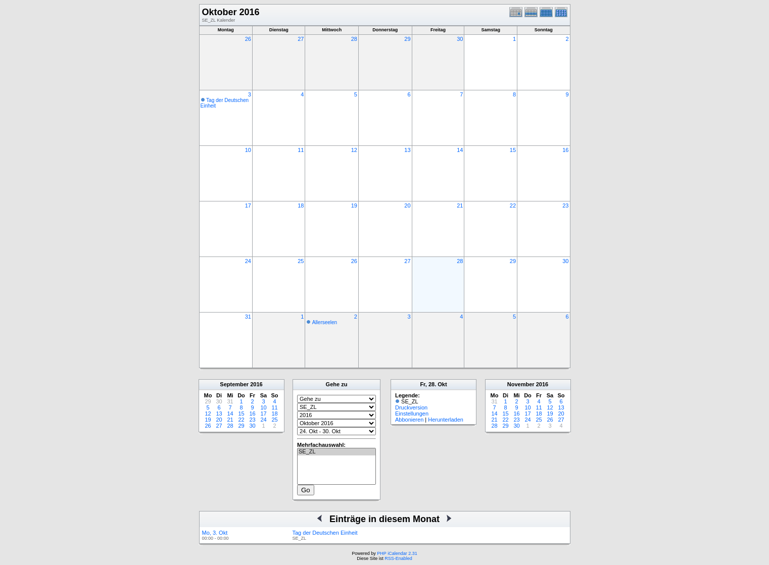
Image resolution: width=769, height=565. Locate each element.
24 (248, 261)
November (521, 384)
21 (460, 205)
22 (513, 205)
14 (460, 150)
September (234, 384)
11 (301, 150)
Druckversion (411, 407)
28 (354, 39)
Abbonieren (409, 420)
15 (513, 150)
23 (565, 205)
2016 (256, 384)
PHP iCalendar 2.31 (397, 553)
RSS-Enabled (398, 558)
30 (460, 39)
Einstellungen (411, 413)
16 (565, 150)
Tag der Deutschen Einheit (325, 533)
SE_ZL (336, 451)
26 (248, 39)
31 (248, 317)
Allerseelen (324, 322)
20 (407, 205)
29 (407, 39)
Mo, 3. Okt (215, 533)
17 (248, 205)
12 (354, 150)
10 (248, 150)
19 (354, 205)
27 (301, 39)
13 (407, 150)
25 (301, 261)
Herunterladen (445, 420)
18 (301, 205)
